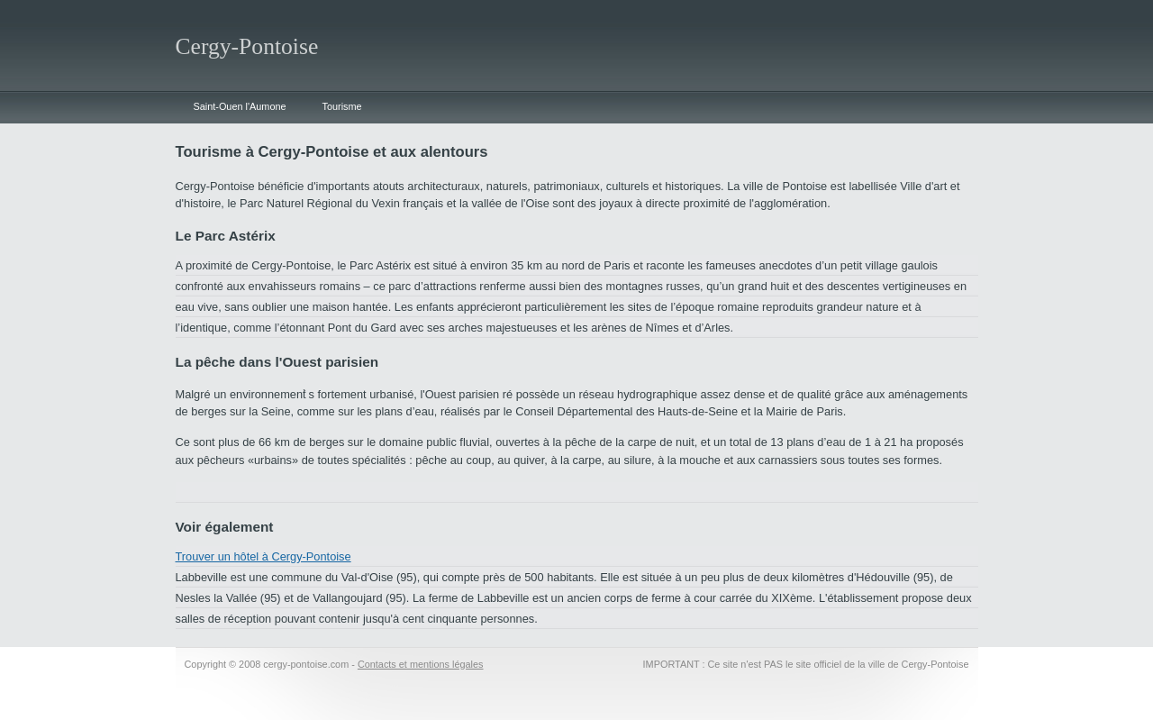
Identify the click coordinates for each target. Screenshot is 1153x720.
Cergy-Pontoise (247, 46)
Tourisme (342, 106)
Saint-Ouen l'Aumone (240, 106)
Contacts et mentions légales (421, 664)
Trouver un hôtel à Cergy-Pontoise (263, 556)
